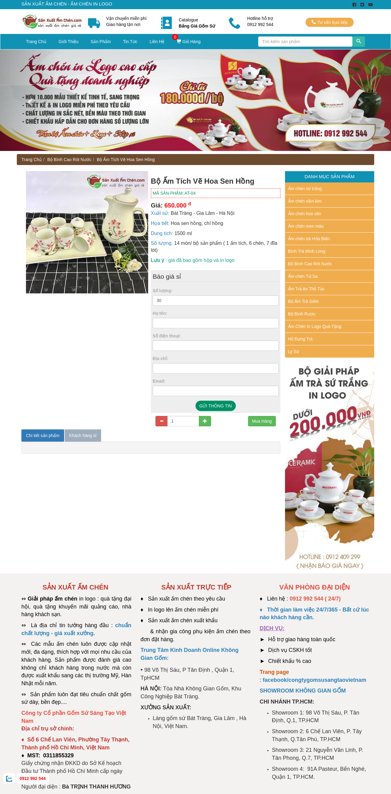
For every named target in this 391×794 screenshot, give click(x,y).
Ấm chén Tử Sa (303, 276)
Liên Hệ (157, 41)
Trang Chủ (36, 41)
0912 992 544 (33, 778)
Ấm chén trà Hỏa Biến (309, 238)
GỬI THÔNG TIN (215, 405)
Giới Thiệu (69, 41)
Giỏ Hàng (188, 41)
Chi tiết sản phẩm (43, 435)
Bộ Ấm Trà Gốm (303, 301)
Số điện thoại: (167, 335)
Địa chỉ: (160, 358)
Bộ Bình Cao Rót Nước (69, 159)
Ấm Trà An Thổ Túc (306, 288)
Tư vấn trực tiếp (330, 22)
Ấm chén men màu (306, 226)
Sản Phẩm (101, 41)
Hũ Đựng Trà (300, 338)
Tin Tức (130, 41)
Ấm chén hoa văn (304, 213)
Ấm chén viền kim (305, 201)
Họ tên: (160, 313)
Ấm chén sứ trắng (305, 188)
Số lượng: (163, 290)
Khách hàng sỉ (83, 435)
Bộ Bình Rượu (302, 313)
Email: (159, 381)
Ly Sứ (293, 351)
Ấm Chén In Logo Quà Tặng (315, 326)
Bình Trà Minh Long (306, 251)
